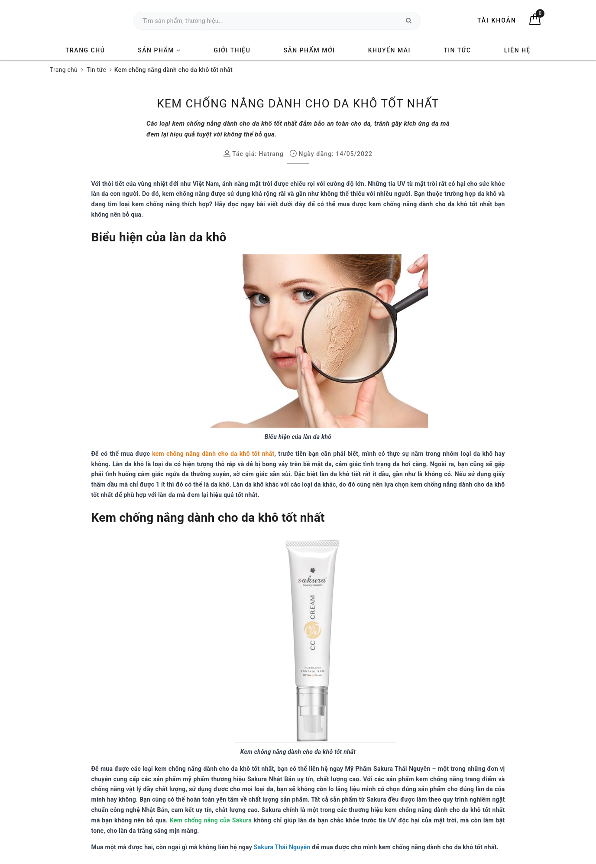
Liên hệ (517, 50)
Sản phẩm (159, 50)
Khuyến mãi (389, 50)
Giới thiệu (232, 50)
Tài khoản (496, 20)
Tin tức (457, 50)
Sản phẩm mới (309, 50)
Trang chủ (85, 50)
